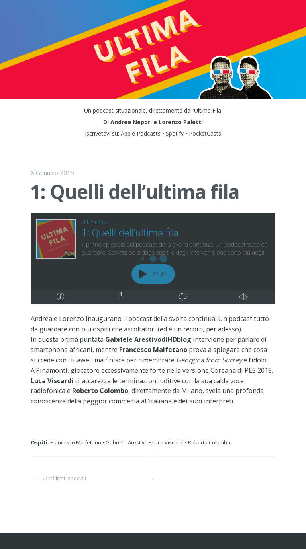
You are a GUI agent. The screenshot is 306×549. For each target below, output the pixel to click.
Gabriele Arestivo (127, 442)
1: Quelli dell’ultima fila (134, 191)
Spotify (175, 133)
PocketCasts (205, 133)
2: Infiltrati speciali (61, 478)
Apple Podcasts (141, 133)
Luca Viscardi (168, 442)
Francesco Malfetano (75, 442)
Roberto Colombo (209, 442)
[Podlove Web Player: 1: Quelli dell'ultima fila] (153, 258)
